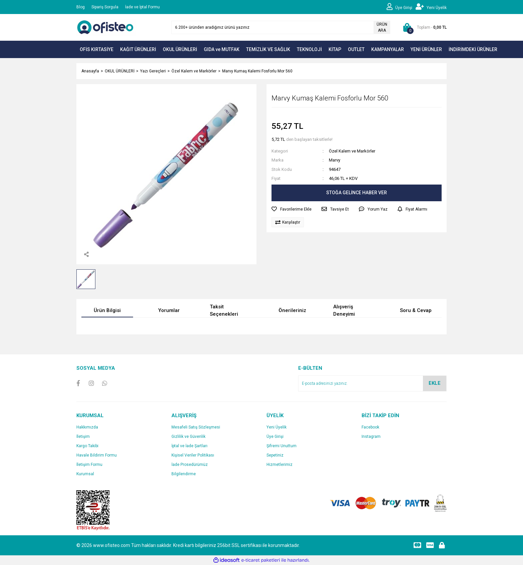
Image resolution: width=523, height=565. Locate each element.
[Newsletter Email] (372, 383)
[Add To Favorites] (292, 209)
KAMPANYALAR (387, 49)
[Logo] (106, 27)
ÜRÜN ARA (382, 27)
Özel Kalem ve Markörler (352, 151)
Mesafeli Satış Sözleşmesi (195, 427)
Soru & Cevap (416, 310)
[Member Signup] (431, 7)
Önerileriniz (292, 310)
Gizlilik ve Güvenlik (188, 436)
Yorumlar (169, 310)
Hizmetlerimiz (280, 464)
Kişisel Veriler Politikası (192, 455)
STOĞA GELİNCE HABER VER (356, 192)
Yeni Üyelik (277, 427)
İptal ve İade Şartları (189, 446)
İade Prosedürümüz (189, 464)
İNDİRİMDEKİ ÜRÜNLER (473, 49)
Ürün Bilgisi (107, 310)
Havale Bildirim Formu (96, 455)
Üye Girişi (275, 436)
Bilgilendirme (183, 474)
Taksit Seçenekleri (224, 310)
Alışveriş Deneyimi (344, 310)
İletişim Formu (89, 464)
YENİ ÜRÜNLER (426, 49)
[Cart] (423, 27)
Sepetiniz (275, 455)
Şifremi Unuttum (282, 446)
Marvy (334, 160)
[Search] (280, 27)
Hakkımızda (87, 427)
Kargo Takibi (87, 446)
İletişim (83, 436)
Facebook (370, 427)
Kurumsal (85, 474)
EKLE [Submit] (435, 383)
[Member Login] (401, 7)
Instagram (371, 436)
